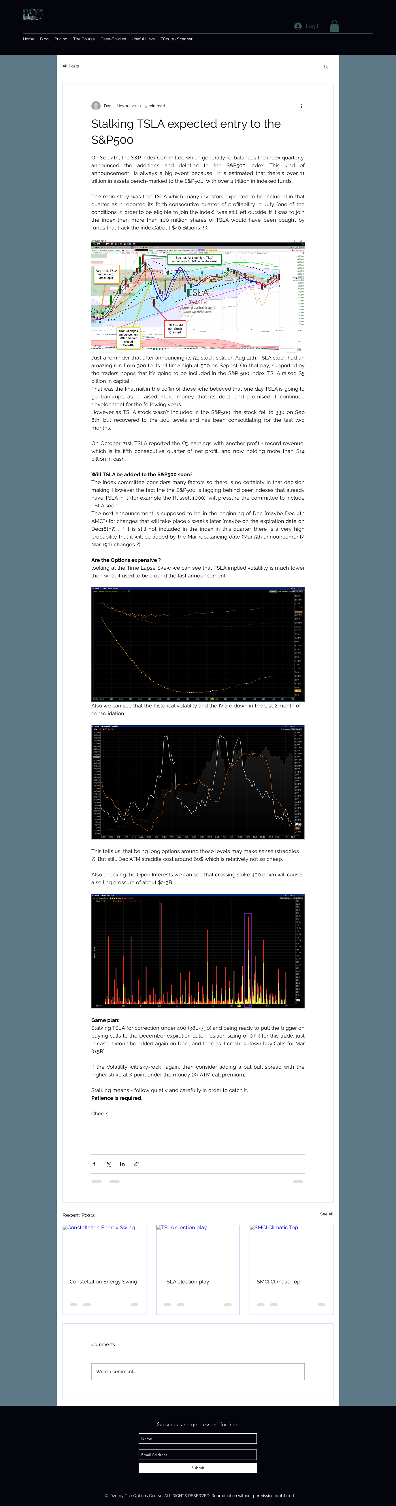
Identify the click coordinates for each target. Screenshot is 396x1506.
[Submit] (198, 1468)
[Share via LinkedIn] (122, 1164)
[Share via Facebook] (94, 1164)
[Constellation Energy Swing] (104, 1248)
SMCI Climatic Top (278, 1282)
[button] (334, 26)
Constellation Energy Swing (103, 1282)
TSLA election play (186, 1282)
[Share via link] (136, 1164)
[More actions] (301, 105)
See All (326, 1214)
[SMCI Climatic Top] (291, 1248)
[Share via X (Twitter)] (108, 1164)
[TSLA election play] (198, 1248)
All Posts (71, 66)
